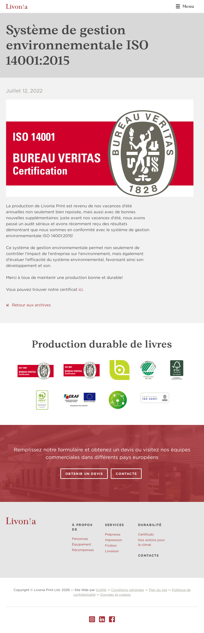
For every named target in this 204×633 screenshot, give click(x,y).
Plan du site (158, 590)
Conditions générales (127, 590)
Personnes (80, 539)
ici (80, 289)
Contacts (126, 474)
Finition (111, 545)
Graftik (101, 590)
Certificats (146, 534)
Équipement (81, 544)
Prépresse (112, 534)
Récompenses (83, 550)
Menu (185, 6)
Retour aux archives (31, 304)
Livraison (112, 551)
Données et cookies (115, 595)
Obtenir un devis (84, 474)
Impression (113, 540)
